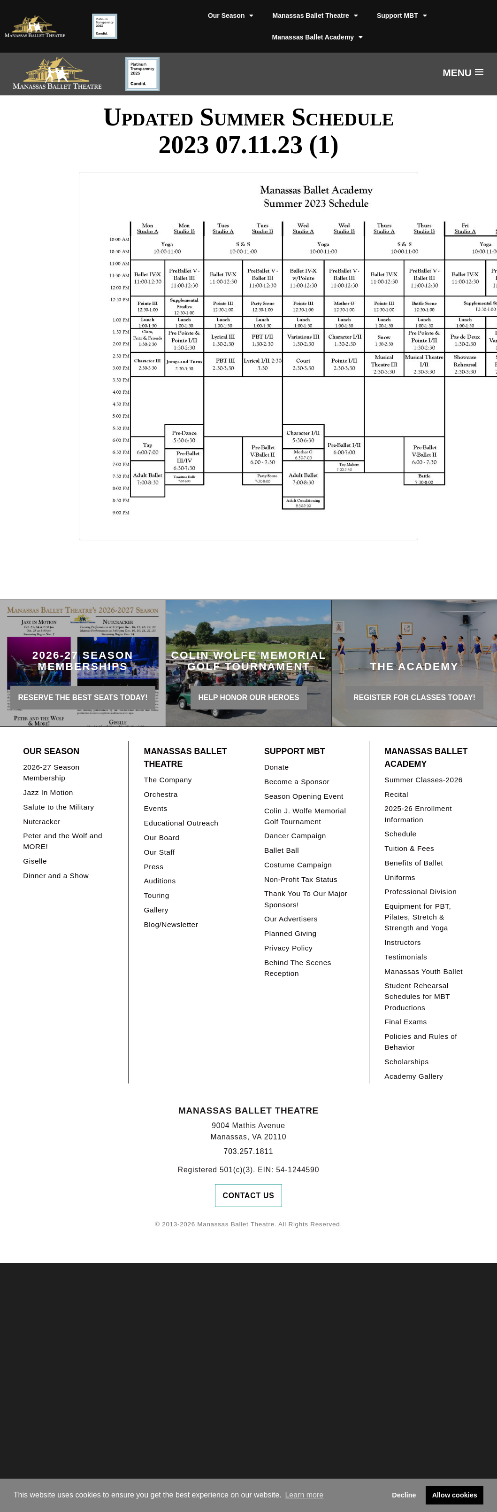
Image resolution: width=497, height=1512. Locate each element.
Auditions (160, 881)
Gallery (156, 910)
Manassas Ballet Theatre (315, 15)
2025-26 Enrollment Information (418, 813)
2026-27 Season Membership (51, 772)
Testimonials (405, 957)
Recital (396, 794)
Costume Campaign (298, 865)
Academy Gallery (413, 1076)
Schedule (400, 834)
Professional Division (420, 892)
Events (156, 808)
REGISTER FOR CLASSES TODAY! (414, 697)
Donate (276, 767)
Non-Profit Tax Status (300, 879)
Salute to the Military (58, 807)
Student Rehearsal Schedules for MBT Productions (417, 996)
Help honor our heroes (249, 697)
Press (154, 867)
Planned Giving (290, 933)
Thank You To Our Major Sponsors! (305, 898)
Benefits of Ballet (413, 863)
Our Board (162, 838)
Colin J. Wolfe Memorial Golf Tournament (305, 816)
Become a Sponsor (296, 782)
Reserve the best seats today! (83, 697)
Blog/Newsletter (171, 924)
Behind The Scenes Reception (297, 968)
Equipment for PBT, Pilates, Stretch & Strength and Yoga (417, 917)
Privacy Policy (288, 948)
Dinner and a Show (56, 876)
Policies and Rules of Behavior (420, 1041)
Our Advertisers (291, 919)
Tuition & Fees (409, 848)
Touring (156, 895)
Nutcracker (42, 822)
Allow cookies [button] (454, 1495)
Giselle (35, 861)
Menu (457, 72)
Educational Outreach (181, 823)
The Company (168, 780)
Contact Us (249, 1196)
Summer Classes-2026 (423, 780)
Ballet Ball (281, 850)
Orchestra (161, 794)
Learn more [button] (304, 1495)
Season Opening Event (304, 796)
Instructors (402, 942)
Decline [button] (404, 1495)
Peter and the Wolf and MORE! (62, 841)
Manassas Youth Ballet (423, 971)
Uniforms (399, 877)
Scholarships (406, 1062)
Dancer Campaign (295, 836)
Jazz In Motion (48, 792)
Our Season (231, 15)
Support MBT (402, 15)
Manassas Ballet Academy (317, 37)
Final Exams (405, 1022)
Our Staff (159, 852)
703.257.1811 (249, 1151)
